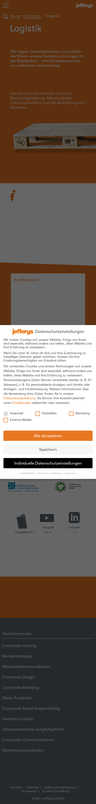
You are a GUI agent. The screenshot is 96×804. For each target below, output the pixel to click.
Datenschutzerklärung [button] (50, 470)
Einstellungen (21, 400)
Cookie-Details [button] (27, 470)
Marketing (79, 410)
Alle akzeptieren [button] (48, 432)
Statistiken (46, 410)
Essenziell (13, 410)
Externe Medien (17, 417)
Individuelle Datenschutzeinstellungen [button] (48, 460)
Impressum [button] (71, 470)
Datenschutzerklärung (19, 395)
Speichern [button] (48, 446)
